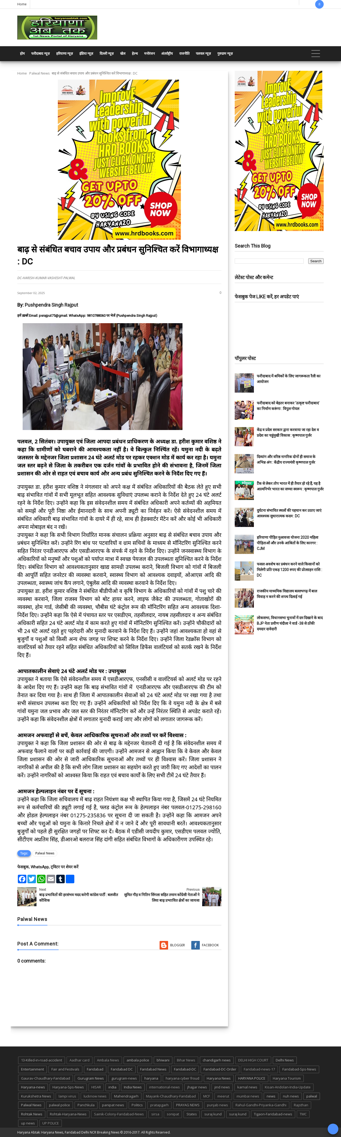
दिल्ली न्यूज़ (107, 54)
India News (133, 1087)
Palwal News (39, 73)
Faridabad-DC (185, 1069)
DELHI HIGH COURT (253, 1060)
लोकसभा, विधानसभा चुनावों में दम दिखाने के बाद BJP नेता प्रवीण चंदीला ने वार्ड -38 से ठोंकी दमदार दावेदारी (290, 623)
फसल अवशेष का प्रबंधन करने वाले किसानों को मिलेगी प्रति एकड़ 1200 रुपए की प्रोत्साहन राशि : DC (289, 569)
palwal (311, 1096)
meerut (223, 1096)
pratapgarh (159, 1105)
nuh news (291, 1096)
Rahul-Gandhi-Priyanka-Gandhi (261, 1105)
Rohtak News (31, 1114)
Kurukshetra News (36, 1096)
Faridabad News (153, 1069)
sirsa (155, 1114)
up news (28, 1123)
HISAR (96, 1087)
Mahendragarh (126, 1096)
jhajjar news (197, 1087)
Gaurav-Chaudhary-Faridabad (45, 1078)
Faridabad (95, 1069)
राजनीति (184, 54)
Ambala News (108, 1060)
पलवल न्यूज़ (203, 54)
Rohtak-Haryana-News (68, 1114)
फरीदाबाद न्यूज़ (40, 54)
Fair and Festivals (65, 1069)
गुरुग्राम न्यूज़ (225, 54)
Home (22, 4)
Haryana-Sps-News (68, 1087)
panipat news (113, 1105)
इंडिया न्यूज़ (86, 54)
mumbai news (248, 1096)
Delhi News (285, 1060)
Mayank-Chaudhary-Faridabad (171, 1096)
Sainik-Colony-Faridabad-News (119, 1114)
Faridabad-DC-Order (220, 1069)
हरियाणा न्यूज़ (64, 54)
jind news (222, 1087)
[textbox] (119, 663)
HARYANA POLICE (251, 1078)
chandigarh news (217, 1060)
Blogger (177, 945)
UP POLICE (50, 1123)
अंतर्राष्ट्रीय (167, 54)
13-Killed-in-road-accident (41, 1060)
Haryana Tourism (287, 1078)
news (271, 1096)
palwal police (59, 1105)
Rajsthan (301, 1105)
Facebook (210, 945)
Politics (137, 1105)
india (112, 1087)
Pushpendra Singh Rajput (51, 305)
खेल (122, 54)
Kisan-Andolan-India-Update (288, 1087)
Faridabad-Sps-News (299, 1069)
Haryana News (219, 1078)
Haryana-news (33, 1087)
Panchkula (86, 1105)
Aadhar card (80, 1060)
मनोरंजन (149, 54)
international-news (164, 1087)
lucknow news (95, 1096)
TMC (303, 1114)
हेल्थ (135, 54)
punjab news (217, 1105)
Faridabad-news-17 (259, 1069)
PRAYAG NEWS (188, 1105)
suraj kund (213, 1114)
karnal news (247, 1087)
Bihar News (186, 1060)
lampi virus (67, 1096)
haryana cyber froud (182, 1078)
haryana (151, 1078)
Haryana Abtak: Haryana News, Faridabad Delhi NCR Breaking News (68, 1132)
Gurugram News (91, 1078)
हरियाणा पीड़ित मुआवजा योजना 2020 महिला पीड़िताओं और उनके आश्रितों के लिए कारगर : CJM (287, 543)
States (191, 1114)
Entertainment (32, 1069)
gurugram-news (124, 1078)
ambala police (138, 1060)
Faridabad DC (122, 1069)
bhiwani (163, 1060)
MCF (206, 1096)
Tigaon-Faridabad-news (273, 1114)
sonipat (173, 1114)
